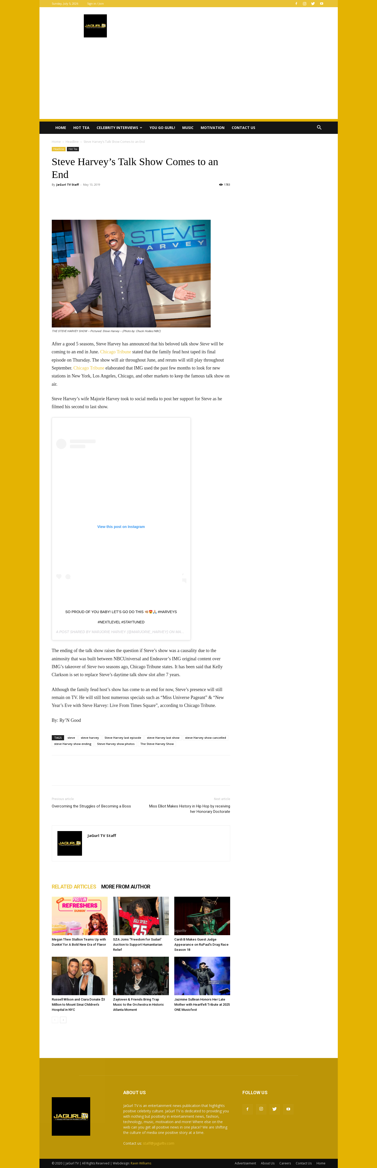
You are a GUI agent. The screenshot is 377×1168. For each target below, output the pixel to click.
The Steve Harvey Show (157, 744)
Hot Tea (81, 127)
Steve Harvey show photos (116, 744)
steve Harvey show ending (72, 744)
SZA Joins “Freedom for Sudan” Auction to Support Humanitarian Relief (137, 944)
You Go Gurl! (162, 127)
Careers (285, 1163)
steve (71, 738)
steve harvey (90, 738)
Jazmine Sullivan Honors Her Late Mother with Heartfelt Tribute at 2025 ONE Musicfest (202, 1004)
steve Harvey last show (163, 738)
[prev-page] (55, 1020)
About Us (267, 1163)
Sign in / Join (95, 3)
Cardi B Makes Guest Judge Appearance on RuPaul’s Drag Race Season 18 (201, 944)
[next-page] (63, 1020)
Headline (72, 141)
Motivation (213, 127)
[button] (319, 128)
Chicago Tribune (115, 351)
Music (187, 127)
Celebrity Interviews (119, 127)
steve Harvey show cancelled (205, 738)
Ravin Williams (141, 1163)
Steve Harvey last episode (123, 738)
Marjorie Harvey (109, 632)
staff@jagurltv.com (158, 1143)
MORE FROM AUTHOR (125, 887)
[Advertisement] (188, 83)
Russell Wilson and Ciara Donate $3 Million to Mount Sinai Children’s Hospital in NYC (78, 1004)
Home (60, 127)
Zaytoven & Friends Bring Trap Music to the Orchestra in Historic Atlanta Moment (138, 1004)
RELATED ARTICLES (74, 887)
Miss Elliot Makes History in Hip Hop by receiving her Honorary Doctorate (189, 809)
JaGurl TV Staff (67, 184)
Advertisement (245, 1163)
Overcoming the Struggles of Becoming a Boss (91, 806)
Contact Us (243, 127)
